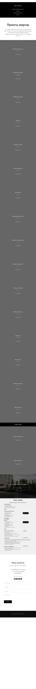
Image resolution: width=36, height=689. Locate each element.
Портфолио (18, 11)
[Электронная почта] (19, 646)
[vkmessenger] (18, 646)
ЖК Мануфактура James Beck (18, 242)
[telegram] (16, 646)
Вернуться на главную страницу (18, 9)
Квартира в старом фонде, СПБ (18, 270)
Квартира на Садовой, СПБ (18, 297)
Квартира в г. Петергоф (18, 325)
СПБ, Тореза (18, 133)
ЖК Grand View (18, 407)
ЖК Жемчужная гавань (18, 434)
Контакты (18, 14)
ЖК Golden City (18, 215)
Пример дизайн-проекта (18, 12)
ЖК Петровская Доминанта (18, 50)
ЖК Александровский (18, 187)
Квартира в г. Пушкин (18, 160)
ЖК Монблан (18, 379)
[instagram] (14, 646)
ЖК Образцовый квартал (18, 77)
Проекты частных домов (18, 494)
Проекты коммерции (18, 522)
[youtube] (21, 646)
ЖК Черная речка (18, 462)
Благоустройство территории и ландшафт (18, 549)
